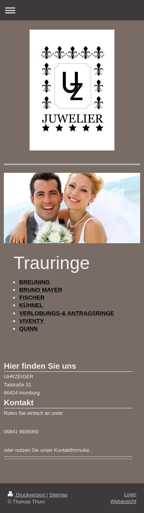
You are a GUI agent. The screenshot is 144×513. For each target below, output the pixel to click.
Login (130, 494)
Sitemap (58, 495)
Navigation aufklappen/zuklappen (72, 10)
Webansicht (123, 501)
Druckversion (27, 495)
